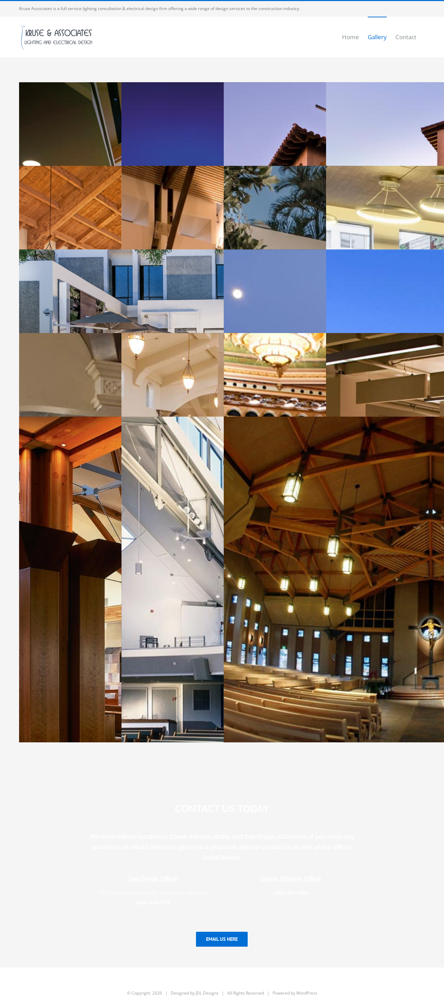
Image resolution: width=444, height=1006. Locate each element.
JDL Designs (207, 993)
